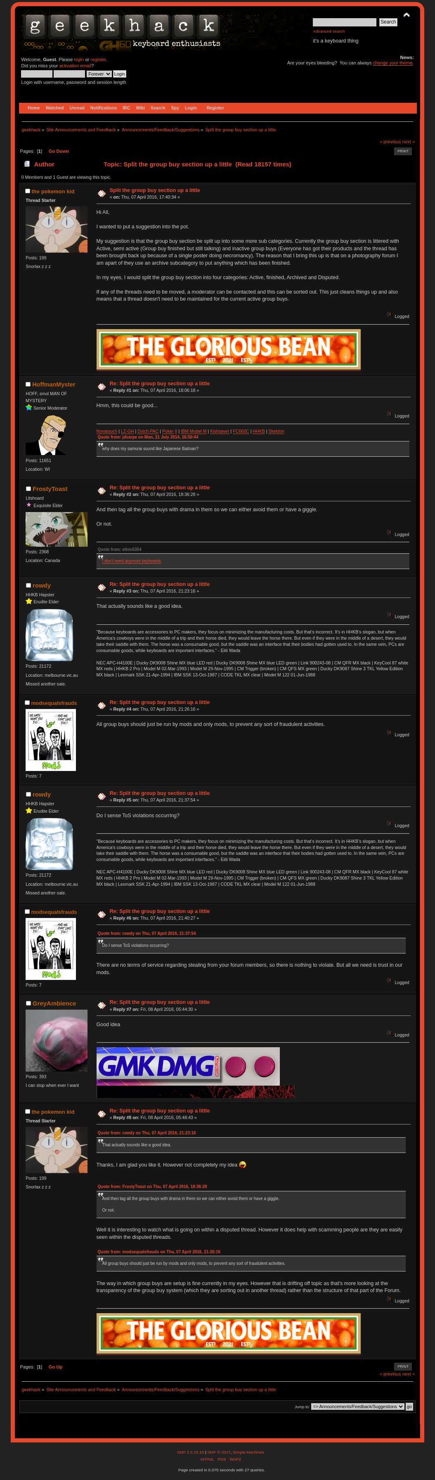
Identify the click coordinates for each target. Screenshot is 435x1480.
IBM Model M (193, 431)
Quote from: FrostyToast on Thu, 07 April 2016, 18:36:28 (152, 1186)
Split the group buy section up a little (155, 190)
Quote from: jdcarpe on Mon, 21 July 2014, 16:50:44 (148, 437)
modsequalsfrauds (54, 703)
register (98, 59)
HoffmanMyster (53, 384)
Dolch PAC (147, 431)
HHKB (259, 431)
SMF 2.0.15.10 (191, 1452)
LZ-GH (127, 431)
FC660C (241, 431)
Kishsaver (219, 431)
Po (165, 431)
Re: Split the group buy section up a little (160, 384)
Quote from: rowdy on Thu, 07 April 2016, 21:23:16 (147, 1133)
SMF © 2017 (218, 1452)
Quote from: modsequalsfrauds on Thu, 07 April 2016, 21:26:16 (159, 1252)
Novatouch (107, 431)
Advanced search (329, 31)
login (79, 59)
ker (171, 431)
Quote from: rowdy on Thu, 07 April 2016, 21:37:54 (147, 933)
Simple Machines (248, 1452)
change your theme (392, 62)
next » (408, 141)
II (176, 431)
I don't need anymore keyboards (131, 561)
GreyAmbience (54, 1003)
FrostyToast (50, 488)
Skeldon (276, 431)
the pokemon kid (52, 191)
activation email (75, 65)
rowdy (42, 585)
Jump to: (302, 1406)
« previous (390, 141)
